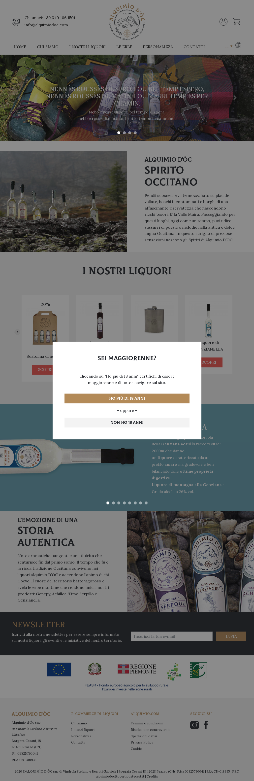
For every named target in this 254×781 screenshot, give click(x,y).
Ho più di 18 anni (127, 398)
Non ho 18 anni (127, 422)
